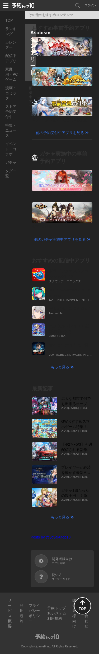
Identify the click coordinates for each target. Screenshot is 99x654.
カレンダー (10, 45)
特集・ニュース (10, 130)
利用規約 (21, 613)
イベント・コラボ (10, 149)
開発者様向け (74, 613)
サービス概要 (10, 613)
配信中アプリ (10, 58)
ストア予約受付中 (10, 111)
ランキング (10, 31)
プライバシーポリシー (34, 613)
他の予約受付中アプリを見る (60, 133)
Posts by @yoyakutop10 (50, 537)
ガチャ (10, 162)
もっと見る (60, 367)
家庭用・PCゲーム (11, 74)
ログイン (90, 5)
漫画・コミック (10, 93)
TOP (9, 20)
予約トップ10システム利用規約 (56, 613)
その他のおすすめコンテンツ (51, 15)
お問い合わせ (86, 613)
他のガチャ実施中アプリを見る (60, 239)
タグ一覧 (10, 173)
